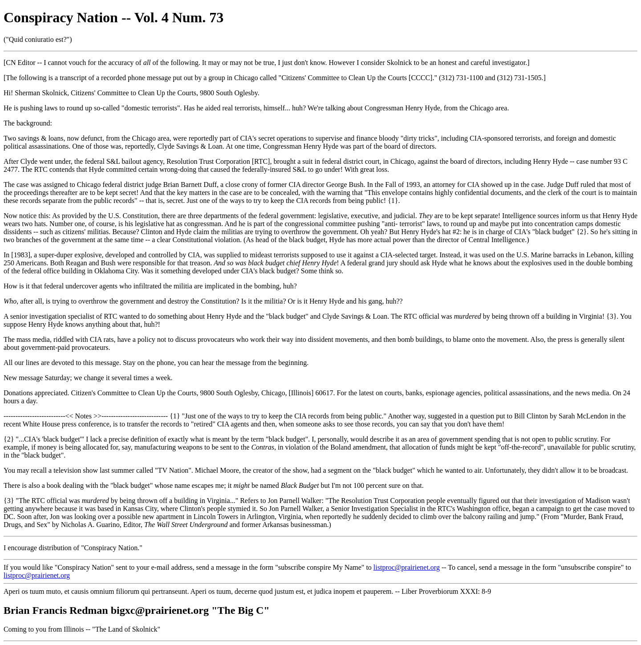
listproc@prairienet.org (406, 567)
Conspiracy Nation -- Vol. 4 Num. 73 (113, 17)
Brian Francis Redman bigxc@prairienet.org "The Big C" (137, 610)
